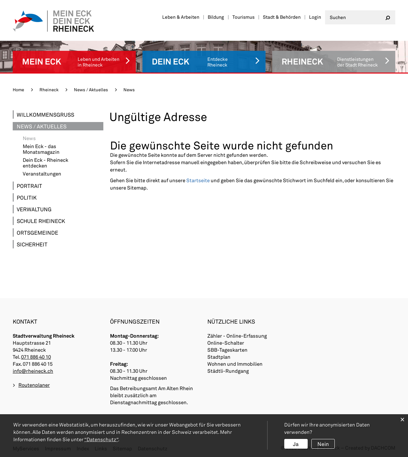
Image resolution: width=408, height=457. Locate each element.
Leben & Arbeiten (180, 17)
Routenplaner (34, 385)
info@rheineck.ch (33, 371)
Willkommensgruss (45, 114)
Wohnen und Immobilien (235, 364)
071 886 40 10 (36, 357)
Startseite (198, 180)
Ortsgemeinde (37, 232)
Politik (27, 197)
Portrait (29, 186)
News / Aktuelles (42, 126)
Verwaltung (34, 209)
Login (315, 17)
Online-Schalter (225, 343)
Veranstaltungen (42, 174)
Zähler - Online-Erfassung (237, 336)
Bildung (216, 17)
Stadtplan (218, 357)
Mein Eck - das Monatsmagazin (41, 149)
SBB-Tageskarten (227, 350)
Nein (323, 444)
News (44, 138)
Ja (296, 444)
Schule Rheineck (41, 221)
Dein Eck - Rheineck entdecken (45, 162)
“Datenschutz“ (101, 439)
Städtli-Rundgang (228, 371)
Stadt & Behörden (282, 17)
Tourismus (243, 17)
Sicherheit (32, 244)
